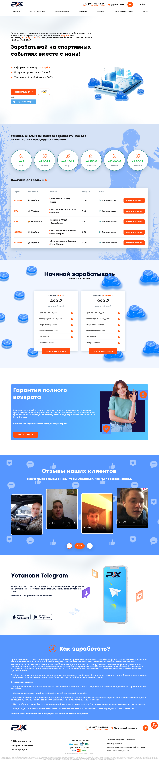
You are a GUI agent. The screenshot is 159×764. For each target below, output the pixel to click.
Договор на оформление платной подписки (126, 747)
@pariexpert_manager (124, 728)
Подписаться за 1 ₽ (23, 92)
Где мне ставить (62, 12)
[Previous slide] (69, 546)
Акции (145, 12)
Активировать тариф (56, 351)
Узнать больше (25, 435)
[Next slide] (90, 546)
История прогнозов (124, 12)
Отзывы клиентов (37, 12)
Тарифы (16, 12)
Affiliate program (19, 749)
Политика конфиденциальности (121, 740)
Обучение (83, 12)
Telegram (64, 35)
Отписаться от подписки (118, 751)
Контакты (101, 12)
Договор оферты (114, 744)
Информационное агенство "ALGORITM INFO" (79, 753)
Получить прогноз (134, 200)
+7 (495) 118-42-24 (31, 38)
